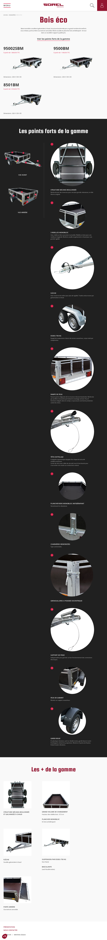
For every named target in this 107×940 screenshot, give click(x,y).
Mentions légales (20, 935)
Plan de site (7, 935)
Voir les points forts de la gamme (53, 39)
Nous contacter (10, 930)
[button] (4, 936)
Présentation (9, 927)
